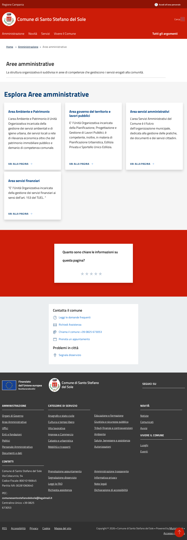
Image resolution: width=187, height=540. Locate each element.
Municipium (176, 528)
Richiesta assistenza (60, 490)
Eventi (144, 451)
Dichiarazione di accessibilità (111, 490)
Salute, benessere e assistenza (112, 440)
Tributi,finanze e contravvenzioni (113, 428)
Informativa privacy (105, 477)
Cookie (46, 528)
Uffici (5, 428)
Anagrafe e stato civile (61, 416)
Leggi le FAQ (55, 484)
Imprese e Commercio (60, 434)
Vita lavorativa (56, 428)
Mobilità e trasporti (59, 447)
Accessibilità (18, 528)
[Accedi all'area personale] (167, 5)
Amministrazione (28, 47)
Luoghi (144, 445)
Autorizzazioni (102, 447)
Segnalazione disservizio (62, 477)
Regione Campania (13, 4)
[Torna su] (179, 532)
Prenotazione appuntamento (65, 471)
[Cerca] (181, 19)
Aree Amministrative (14, 422)
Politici (6, 440)
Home (9, 47)
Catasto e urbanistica (60, 440)
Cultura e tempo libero (61, 422)
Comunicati (147, 422)
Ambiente (100, 434)
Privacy (34, 528)
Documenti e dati (12, 453)
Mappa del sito (62, 528)
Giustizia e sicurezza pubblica (111, 422)
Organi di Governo (12, 416)
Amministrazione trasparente (111, 471)
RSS (4, 528)
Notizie (144, 416)
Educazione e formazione (108, 415)
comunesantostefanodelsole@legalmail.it (27, 498)
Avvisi (143, 428)
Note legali (100, 484)
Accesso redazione (174, 533)
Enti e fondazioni (12, 434)
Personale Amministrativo (17, 447)
